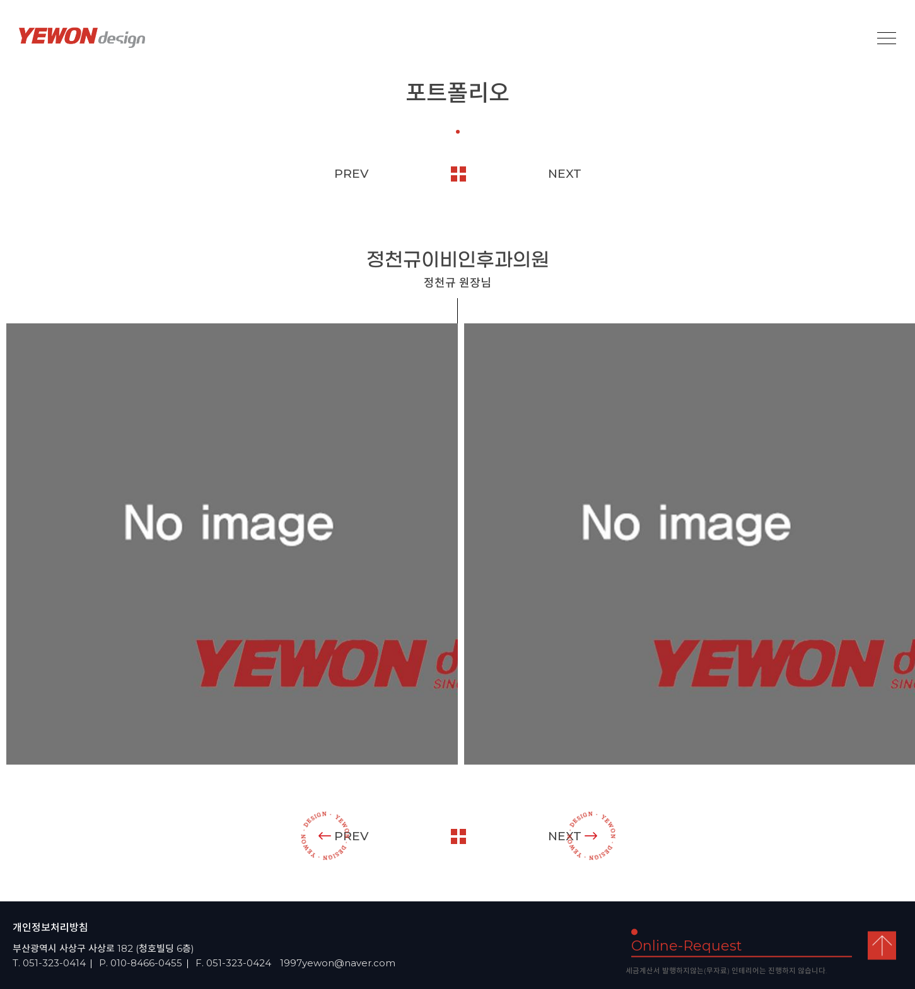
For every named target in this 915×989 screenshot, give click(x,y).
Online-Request (686, 945)
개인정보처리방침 (50, 928)
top (882, 945)
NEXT (564, 173)
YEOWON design (82, 38)
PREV (351, 173)
